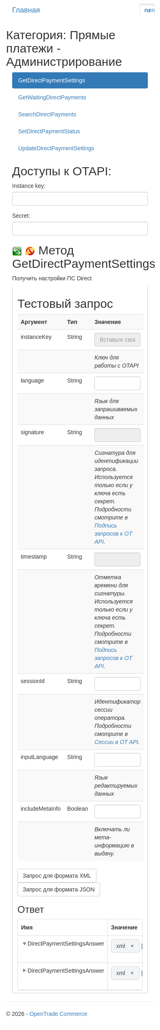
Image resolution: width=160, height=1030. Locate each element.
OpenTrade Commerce (58, 1014)
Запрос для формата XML (57, 875)
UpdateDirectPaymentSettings (56, 148)
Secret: (21, 215)
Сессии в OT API (116, 742)
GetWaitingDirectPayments (52, 97)
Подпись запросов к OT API (113, 533)
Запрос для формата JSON (59, 889)
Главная (26, 10)
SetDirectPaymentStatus (49, 131)
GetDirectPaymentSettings (51, 80)
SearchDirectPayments (47, 114)
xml (125, 946)
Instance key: (29, 186)
